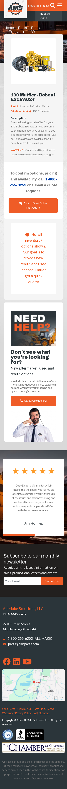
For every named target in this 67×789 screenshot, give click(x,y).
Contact (44, 713)
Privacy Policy (23, 713)
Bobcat (37, 28)
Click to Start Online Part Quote (33, 205)
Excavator (16, 32)
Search (21, 708)
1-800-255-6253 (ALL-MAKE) (30, 638)
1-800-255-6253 (38, 5)
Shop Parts (8, 708)
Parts (22, 28)
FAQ (35, 713)
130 (32, 32)
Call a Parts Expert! (33, 400)
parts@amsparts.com (23, 644)
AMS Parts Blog (36, 708)
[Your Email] (22, 581)
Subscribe (52, 581)
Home (9, 28)
